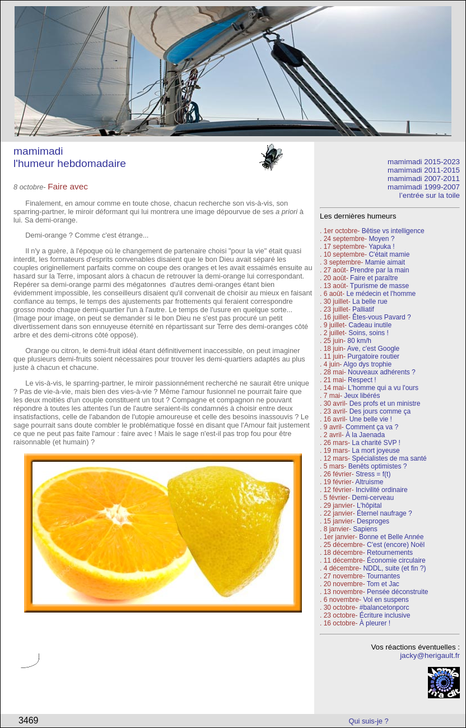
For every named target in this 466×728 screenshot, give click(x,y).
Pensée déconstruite (397, 592)
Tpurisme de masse (379, 286)
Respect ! (362, 380)
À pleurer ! (375, 623)
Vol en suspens (385, 600)
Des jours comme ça (380, 411)
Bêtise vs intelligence (393, 231)
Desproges (373, 521)
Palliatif (363, 309)
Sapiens (365, 529)
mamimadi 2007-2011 (424, 178)
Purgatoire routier (373, 356)
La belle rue (370, 301)
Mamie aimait (385, 262)
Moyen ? (381, 239)
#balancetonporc (384, 607)
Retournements (390, 553)
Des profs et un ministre (385, 403)
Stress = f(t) (373, 474)
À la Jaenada (365, 435)
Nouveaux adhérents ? (382, 372)
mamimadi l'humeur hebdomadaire (69, 157)
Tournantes (383, 576)
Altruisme (369, 482)
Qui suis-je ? (369, 721)
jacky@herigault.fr (430, 655)
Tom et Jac (383, 584)
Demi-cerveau (373, 498)
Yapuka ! (381, 247)
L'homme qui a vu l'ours (383, 388)
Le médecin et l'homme (381, 294)
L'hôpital (369, 505)
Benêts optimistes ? (377, 466)
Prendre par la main (379, 270)
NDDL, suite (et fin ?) (394, 568)
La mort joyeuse (375, 451)
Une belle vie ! (371, 419)
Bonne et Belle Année (391, 537)
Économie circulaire (396, 560)
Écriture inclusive (385, 615)
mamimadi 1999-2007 (424, 187)
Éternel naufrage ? (384, 513)
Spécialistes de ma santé (389, 458)
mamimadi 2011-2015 (424, 170)
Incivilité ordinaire (382, 490)
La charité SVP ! (376, 443)
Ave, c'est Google (373, 349)
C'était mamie (389, 254)
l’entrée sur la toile (429, 195)
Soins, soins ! (368, 333)
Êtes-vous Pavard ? (381, 317)
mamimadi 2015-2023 (424, 161)
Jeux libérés (362, 396)
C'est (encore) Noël (396, 545)
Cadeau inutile (370, 325)
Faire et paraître (374, 278)
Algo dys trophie (367, 364)
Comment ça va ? (372, 427)
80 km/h (359, 341)
